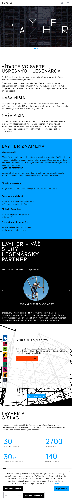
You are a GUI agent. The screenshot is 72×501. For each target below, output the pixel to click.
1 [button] (35, 48)
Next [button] (69, 290)
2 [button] (37, 48)
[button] (69, 471)
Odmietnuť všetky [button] (13, 488)
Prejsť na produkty (36, 396)
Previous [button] (3, 290)
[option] (36, 26)
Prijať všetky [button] (61, 488)
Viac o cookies (52, 483)
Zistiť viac (26, 358)
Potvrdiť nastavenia (33, 495)
